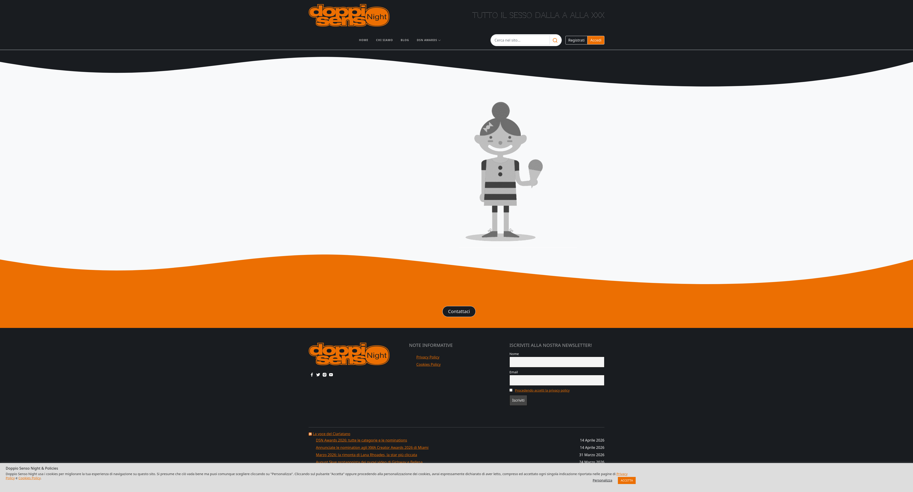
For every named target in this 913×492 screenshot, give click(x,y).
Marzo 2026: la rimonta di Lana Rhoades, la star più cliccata (366, 454)
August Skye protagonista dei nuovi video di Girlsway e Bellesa (369, 462)
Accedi (595, 40)
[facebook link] (312, 374)
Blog (405, 40)
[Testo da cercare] (521, 40)
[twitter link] (318, 374)
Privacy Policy (427, 357)
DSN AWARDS (427, 40)
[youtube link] (331, 374)
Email (513, 372)
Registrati (576, 40)
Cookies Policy (428, 364)
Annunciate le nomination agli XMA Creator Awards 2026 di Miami (372, 447)
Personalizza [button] (602, 480)
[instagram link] (324, 374)
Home (363, 40)
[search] (555, 40)
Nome (514, 354)
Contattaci (459, 311)
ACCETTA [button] (627, 480)
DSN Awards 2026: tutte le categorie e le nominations (361, 440)
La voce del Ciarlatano (331, 433)
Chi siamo (384, 40)
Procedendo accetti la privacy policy (542, 390)
